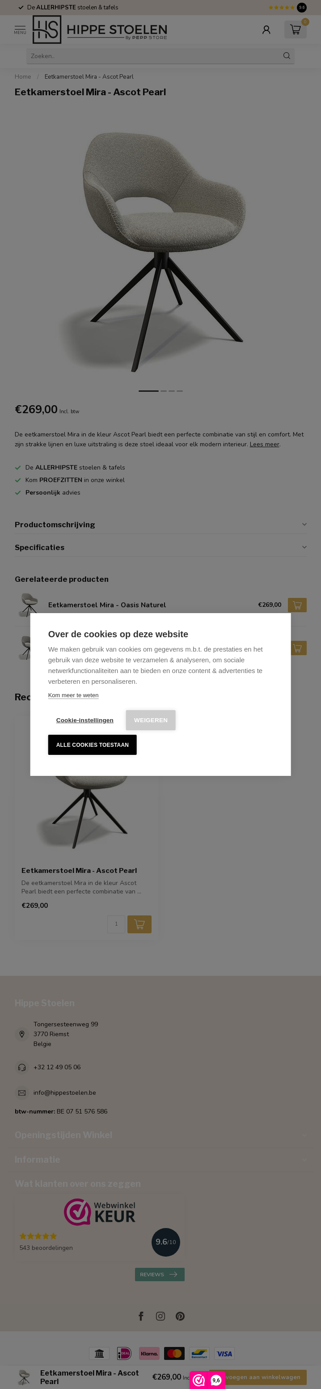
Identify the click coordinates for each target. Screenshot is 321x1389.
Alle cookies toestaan (92, 745)
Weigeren (151, 720)
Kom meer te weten (73, 695)
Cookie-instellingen (85, 720)
